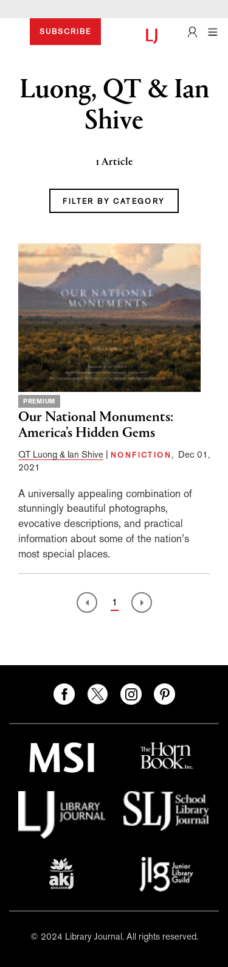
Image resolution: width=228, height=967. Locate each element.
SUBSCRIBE (65, 31)
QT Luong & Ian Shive (60, 454)
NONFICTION (141, 455)
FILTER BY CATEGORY (114, 201)
